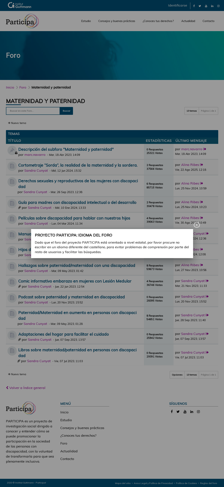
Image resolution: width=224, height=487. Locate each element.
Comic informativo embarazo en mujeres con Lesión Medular (74, 280)
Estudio (86, 21)
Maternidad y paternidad (45, 101)
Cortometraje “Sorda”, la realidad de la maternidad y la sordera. (77, 165)
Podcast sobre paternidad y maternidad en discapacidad (71, 296)
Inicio (10, 87)
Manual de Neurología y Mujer (46, 233)
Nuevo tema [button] (17, 123)
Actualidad (188, 21)
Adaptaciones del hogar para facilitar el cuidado (63, 334)
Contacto (209, 21)
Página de (208, 110)
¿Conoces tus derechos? (158, 21)
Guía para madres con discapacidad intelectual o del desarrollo (77, 202)
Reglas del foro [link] (208, 483)
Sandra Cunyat (36, 170)
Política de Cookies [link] (186, 483)
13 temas (192, 110)
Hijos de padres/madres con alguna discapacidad (64, 249)
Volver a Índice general (25, 388)
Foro (63, 443)
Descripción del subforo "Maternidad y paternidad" (66, 149)
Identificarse (177, 5)
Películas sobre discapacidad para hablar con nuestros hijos (74, 217)
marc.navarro (34, 154)
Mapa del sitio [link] (123, 483)
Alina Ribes (190, 165)
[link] (194, 6)
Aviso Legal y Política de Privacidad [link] (153, 483)
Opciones (177, 374)
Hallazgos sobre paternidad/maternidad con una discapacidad (76, 265)
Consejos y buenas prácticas (116, 21)
